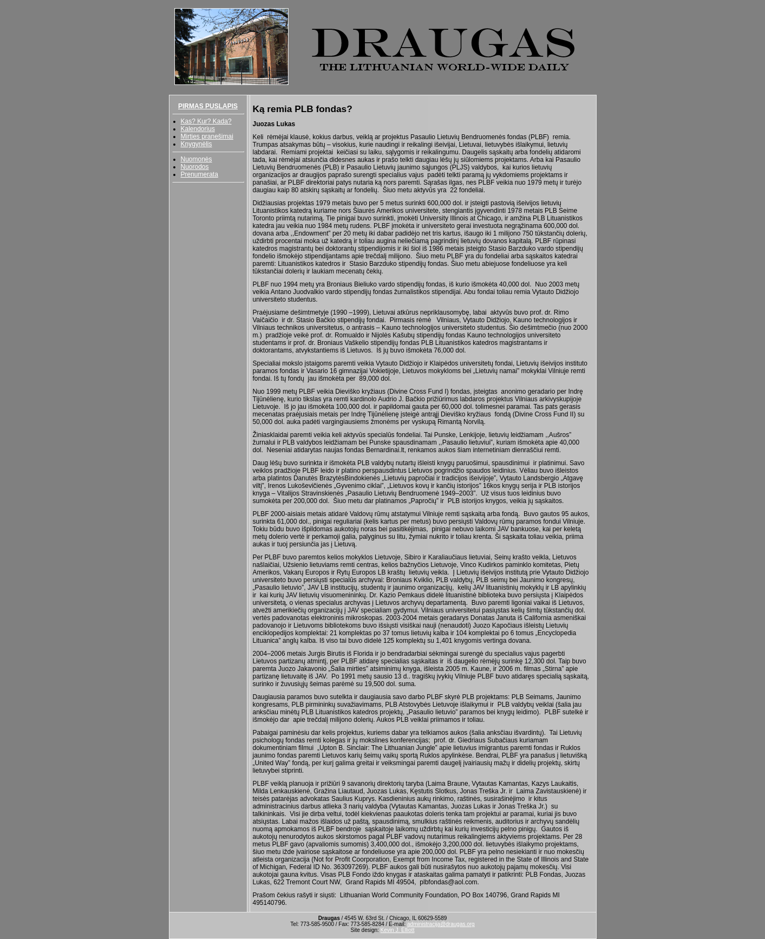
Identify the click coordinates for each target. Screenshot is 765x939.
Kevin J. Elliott (398, 930)
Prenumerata (199, 174)
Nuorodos (195, 167)
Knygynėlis (196, 144)
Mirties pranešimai (207, 136)
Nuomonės (196, 159)
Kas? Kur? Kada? (206, 121)
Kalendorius (198, 129)
